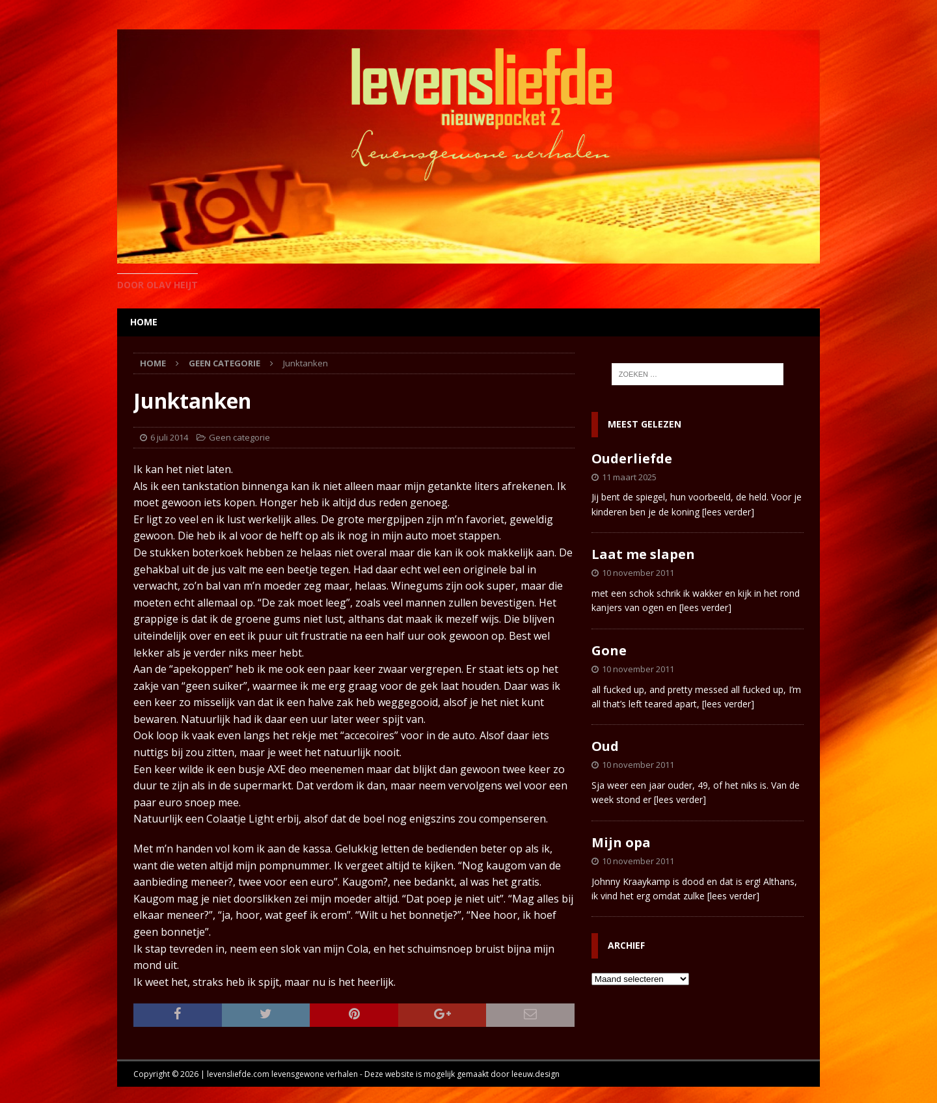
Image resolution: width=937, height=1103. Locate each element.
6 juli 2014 (169, 437)
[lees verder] (728, 512)
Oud (605, 746)
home (143, 322)
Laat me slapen (643, 554)
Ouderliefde (631, 458)
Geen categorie (239, 437)
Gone (609, 650)
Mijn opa (621, 842)
